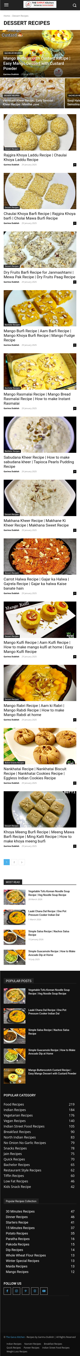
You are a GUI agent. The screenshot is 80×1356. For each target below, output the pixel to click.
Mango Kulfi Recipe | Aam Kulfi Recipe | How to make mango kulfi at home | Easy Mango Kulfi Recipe (38, 647)
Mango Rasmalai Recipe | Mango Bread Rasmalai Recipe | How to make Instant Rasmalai (37, 399)
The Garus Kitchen (15, 1337)
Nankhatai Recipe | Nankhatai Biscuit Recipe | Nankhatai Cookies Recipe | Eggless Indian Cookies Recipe (35, 773)
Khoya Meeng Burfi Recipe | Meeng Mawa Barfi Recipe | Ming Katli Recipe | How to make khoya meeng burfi (39, 836)
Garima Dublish (11, 164)
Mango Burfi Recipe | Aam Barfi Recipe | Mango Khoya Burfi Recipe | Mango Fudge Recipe (39, 335)
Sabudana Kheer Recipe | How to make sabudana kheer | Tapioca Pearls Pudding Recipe (39, 462)
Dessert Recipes (11, 96)
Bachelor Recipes (13, 53)
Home (7, 15)
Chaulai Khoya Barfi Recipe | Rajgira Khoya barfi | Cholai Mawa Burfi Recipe (40, 215)
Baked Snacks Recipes (14, 762)
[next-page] (22, 862)
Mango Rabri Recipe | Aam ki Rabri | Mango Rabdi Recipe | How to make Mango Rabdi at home (34, 710)
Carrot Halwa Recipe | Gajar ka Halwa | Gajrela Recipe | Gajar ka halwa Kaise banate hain (36, 584)
